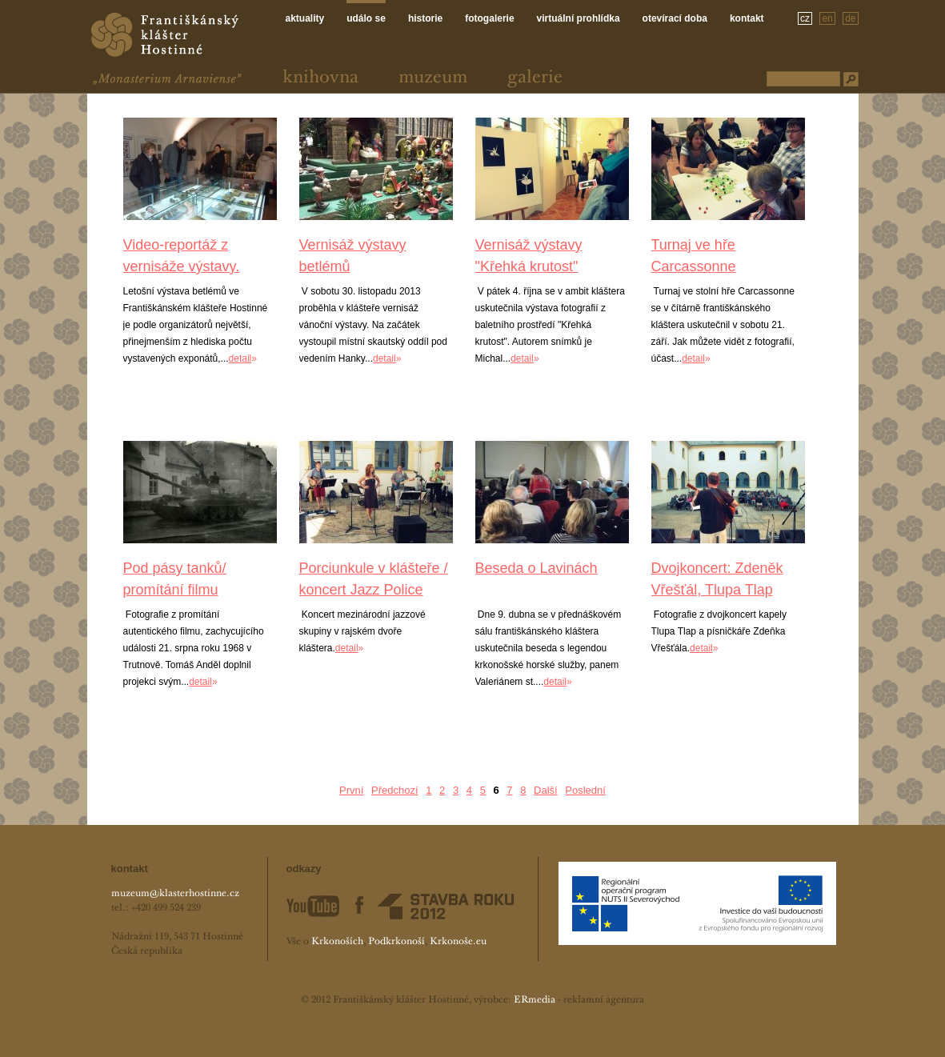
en (827, 18)
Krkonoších (337, 941)
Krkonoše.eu (458, 941)
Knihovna (320, 78)
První (351, 790)
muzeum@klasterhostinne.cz (175, 893)
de (850, 18)
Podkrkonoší (396, 941)
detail (240, 358)
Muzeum (432, 78)
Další (546, 790)
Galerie (535, 78)
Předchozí (394, 790)
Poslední (585, 790)
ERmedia (534, 1000)
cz (805, 18)
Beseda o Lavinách (536, 568)
